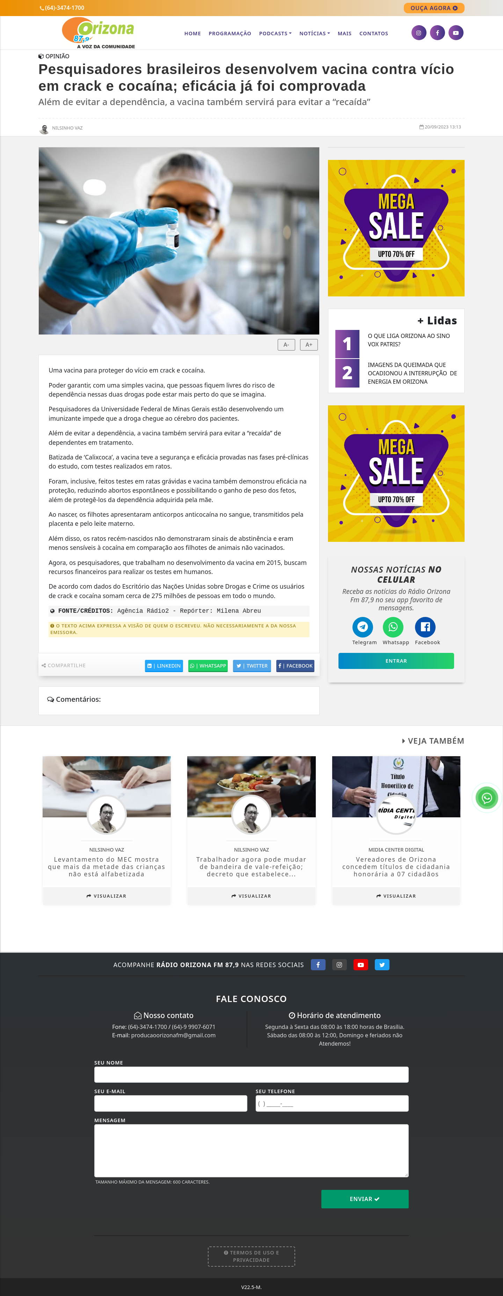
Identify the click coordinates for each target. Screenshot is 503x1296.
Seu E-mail (109, 1091)
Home (192, 33)
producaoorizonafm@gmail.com (173, 1035)
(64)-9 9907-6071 (194, 1027)
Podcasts (273, 33)
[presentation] (147, 1204)
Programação (230, 33)
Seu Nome (108, 1062)
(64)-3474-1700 (147, 1027)
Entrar (396, 660)
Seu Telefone (275, 1091)
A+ (309, 344)
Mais (345, 33)
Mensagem (110, 1120)
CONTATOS (373, 33)
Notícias (312, 33)
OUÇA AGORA (434, 8)
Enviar (365, 1199)
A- (286, 344)
